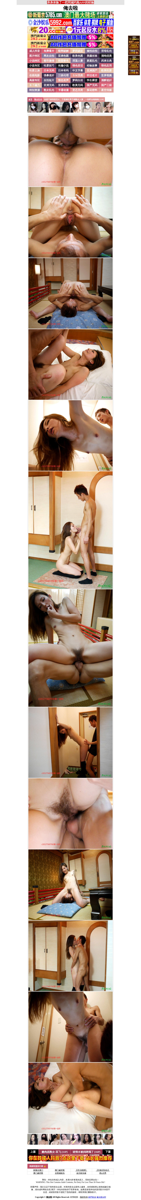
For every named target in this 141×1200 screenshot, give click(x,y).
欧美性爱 (106, 70)
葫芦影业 (92, 1197)
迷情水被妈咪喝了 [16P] (86, 1151)
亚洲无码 (49, 85)
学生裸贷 (92, 80)
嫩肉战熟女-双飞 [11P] (55, 1151)
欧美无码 (77, 85)
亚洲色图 (63, 55)
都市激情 (49, 60)
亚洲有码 (63, 85)
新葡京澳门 (38, 1170)
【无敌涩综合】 (103, 1170)
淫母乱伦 (106, 50)
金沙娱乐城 (81, 1173)
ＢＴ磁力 (34, 85)
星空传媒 (106, 90)
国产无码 (92, 85)
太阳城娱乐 (60, 1173)
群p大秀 (102, 1173)
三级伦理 (63, 75)
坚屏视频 (106, 75)
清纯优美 (106, 55)
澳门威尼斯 (60, 1170)
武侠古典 (106, 60)
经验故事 (92, 65)
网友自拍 (49, 55)
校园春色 (63, 60)
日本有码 (63, 70)
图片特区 (34, 55)
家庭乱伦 (92, 60)
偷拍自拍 (92, 50)
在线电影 (34, 75)
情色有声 (63, 80)
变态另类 (77, 90)
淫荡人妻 (77, 60)
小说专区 (34, 65)
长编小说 (63, 65)
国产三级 (106, 85)
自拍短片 (49, 80)
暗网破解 (63, 50)
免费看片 (49, 50)
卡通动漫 (63, 90)
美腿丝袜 (92, 55)
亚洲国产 (92, 70)
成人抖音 (34, 50)
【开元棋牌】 (81, 1170)
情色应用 (106, 65)
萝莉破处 (77, 50)
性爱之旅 (34, 70)
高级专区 (34, 80)
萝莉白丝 (77, 80)
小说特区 (34, 60)
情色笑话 (77, 65)
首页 (30, 99)
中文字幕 (77, 70)
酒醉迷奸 (106, 80)
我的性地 (84, 1197)
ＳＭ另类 (77, 75)
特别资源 (34, 90)
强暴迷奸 (49, 75)
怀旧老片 (92, 75)
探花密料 (92, 90)
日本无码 (49, 70)
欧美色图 (77, 55)
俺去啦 (70, 8)
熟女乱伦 (49, 90)
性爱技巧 (49, 65)
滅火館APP (101, 1197)
